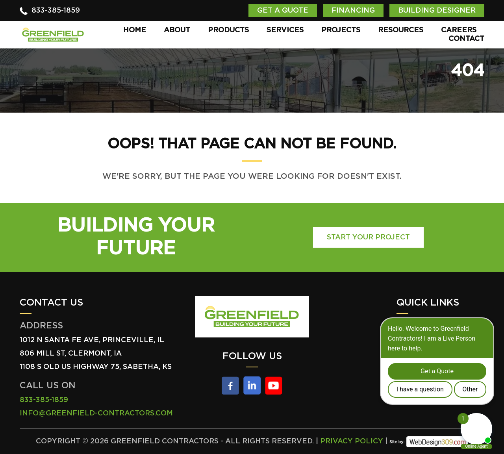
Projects (340, 30)
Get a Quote (282, 10)
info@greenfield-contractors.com (96, 413)
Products (228, 30)
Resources (400, 30)
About (177, 30)
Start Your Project (368, 237)
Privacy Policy (351, 441)
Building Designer (437, 10)
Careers (458, 30)
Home (134, 30)
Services (285, 30)
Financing (353, 10)
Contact (466, 39)
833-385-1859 (56, 10)
